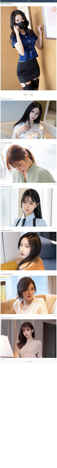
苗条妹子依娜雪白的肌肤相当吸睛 (6, 99)
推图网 (28, 1)
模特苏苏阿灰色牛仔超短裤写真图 (6, 230)
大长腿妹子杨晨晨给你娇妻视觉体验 (7, 274)
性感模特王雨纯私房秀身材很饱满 (6, 142)
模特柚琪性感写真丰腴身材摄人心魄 (7, 186)
